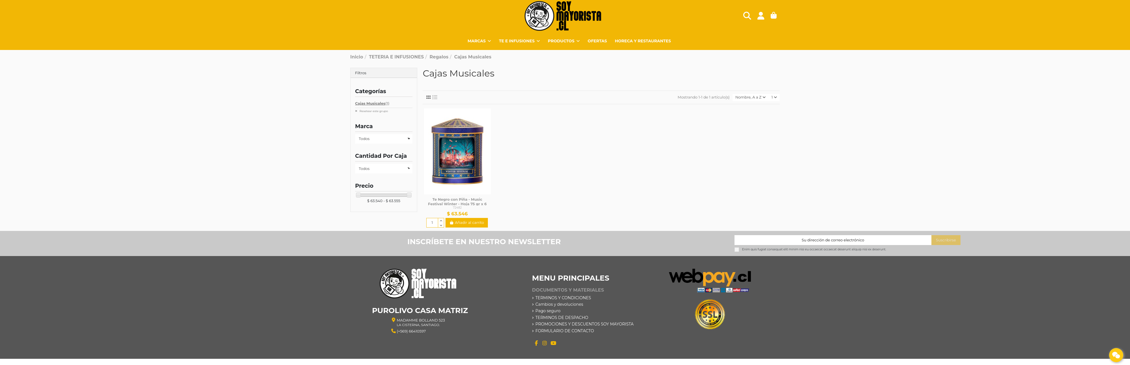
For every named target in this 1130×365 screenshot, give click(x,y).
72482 (457, 207)
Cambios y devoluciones (559, 304)
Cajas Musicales (372, 103)
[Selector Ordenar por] (751, 97)
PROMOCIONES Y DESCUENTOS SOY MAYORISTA (584, 324)
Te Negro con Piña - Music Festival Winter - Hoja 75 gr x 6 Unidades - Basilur (457, 203)
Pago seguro (547, 310)
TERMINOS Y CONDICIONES (563, 297)
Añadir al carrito (466, 222)
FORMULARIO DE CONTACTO (564, 330)
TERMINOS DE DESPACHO (561, 317)
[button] (564, 41)
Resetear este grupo (373, 111)
